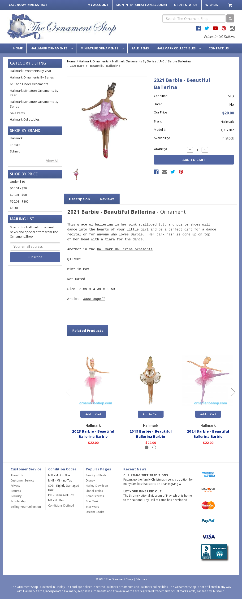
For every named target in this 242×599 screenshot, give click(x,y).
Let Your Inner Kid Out (142, 491)
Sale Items (140, 48)
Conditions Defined (61, 506)
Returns (16, 491)
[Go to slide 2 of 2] (68, 392)
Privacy (15, 486)
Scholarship (18, 501)
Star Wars (92, 507)
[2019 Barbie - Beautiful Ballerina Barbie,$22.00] (150, 380)
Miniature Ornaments (102, 48)
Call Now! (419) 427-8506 (28, 5)
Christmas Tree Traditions (145, 475)
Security (16, 496)
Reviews (107, 198)
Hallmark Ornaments (51, 48)
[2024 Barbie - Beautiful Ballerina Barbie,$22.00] (208, 380)
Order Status (186, 5)
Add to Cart (93, 414)
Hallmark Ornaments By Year (30, 71)
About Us (17, 475)
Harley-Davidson (97, 486)
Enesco (15, 145)
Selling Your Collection (26, 507)
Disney (90, 480)
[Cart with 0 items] (230, 5)
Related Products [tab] (87, 330)
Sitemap (141, 579)
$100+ (14, 208)
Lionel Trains (94, 491)
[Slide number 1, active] (146, 447)
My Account (98, 5)
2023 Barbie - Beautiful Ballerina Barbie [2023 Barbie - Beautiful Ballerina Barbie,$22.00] (93, 434)
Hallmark (16, 138)
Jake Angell (94, 299)
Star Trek (92, 501)
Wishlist (212, 5)
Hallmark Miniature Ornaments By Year (34, 92)
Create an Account (151, 5)
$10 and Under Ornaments (29, 84)
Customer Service (22, 480)
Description (79, 198)
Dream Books (95, 512)
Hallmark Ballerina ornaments (125, 249)
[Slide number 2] (154, 447)
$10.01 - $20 (18, 188)
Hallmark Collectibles (179, 48)
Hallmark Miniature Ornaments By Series (34, 104)
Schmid (15, 151)
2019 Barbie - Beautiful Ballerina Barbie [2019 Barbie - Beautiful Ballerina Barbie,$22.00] (151, 434)
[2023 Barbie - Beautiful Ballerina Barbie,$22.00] (93, 380)
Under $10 (17, 181)
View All (52, 160)
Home (18, 48)
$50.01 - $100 (19, 201)
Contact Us (219, 48)
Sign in (122, 5)
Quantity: (160, 149)
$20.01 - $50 (18, 195)
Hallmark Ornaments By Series (32, 77)
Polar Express (95, 496)
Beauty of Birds (96, 475)
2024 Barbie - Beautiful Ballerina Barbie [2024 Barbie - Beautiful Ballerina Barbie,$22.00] (208, 434)
